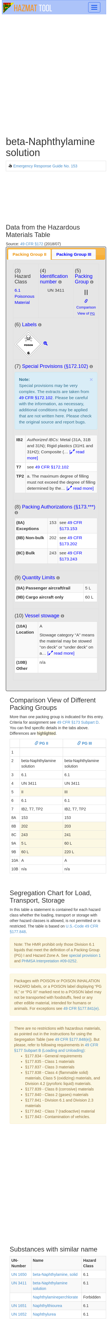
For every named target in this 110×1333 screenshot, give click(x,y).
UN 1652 (19, 1314)
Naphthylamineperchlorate (55, 1297)
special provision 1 (85, 955)
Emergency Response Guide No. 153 (45, 166)
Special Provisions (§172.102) (55, 366)
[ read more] (80, 488)
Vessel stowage (42, 615)
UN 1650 (19, 1274)
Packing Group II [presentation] (29, 254)
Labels (29, 324)
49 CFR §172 (31, 244)
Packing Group (84, 278)
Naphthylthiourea (47, 1305)
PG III (84, 743)
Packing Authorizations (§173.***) (58, 507)
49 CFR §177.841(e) (81, 1008)
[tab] (29, 254)
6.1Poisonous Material (25, 296)
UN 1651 (19, 1305)
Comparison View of (86, 307)
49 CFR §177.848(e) (72, 1039)
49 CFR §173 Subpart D (77, 722)
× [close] (91, 379)
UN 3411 (19, 1283)
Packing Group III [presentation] (73, 254)
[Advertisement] (55, 75)
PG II (41, 743)
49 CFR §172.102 (36, 397)
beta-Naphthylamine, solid (55, 1274)
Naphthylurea (44, 1314)
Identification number (54, 278)
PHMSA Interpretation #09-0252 (49, 961)
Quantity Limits (38, 577)
